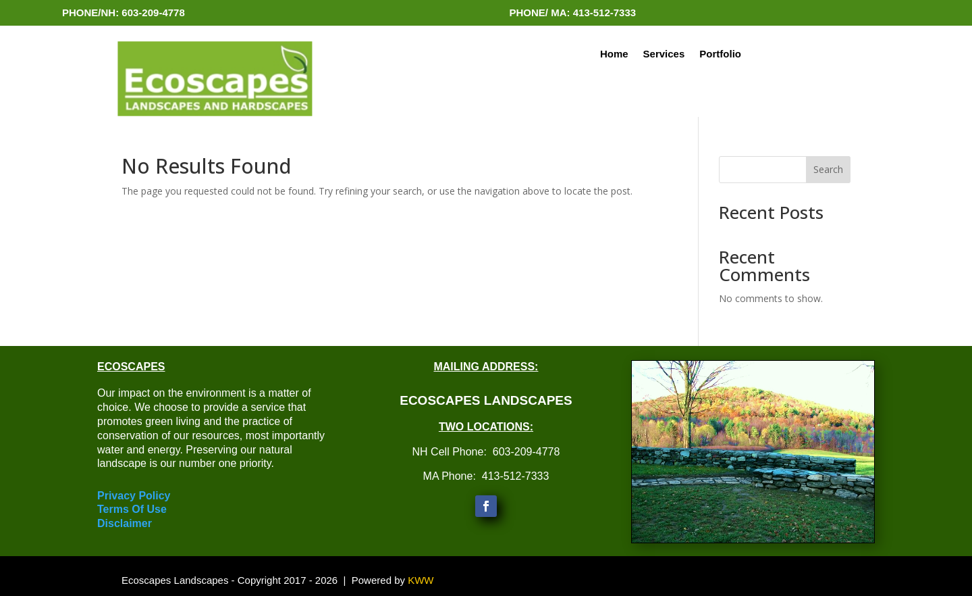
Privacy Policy (134, 495)
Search (828, 169)
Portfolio (720, 54)
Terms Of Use (132, 509)
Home (614, 54)
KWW (420, 580)
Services (664, 54)
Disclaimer (124, 523)
